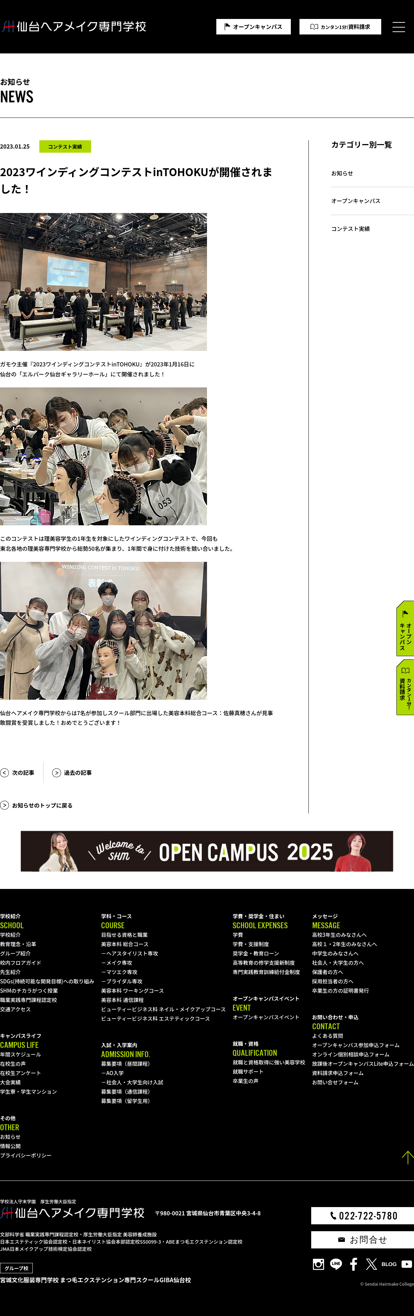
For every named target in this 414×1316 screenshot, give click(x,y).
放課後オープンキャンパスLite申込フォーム (363, 1063)
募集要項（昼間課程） (127, 1063)
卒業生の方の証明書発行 (340, 990)
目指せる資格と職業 (124, 934)
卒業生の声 (245, 1080)
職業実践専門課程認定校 (28, 999)
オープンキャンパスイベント (266, 1017)
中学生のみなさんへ (335, 953)
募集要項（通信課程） (127, 1091)
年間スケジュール (20, 1054)
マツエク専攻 (121, 971)
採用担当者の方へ (333, 981)
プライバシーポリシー (26, 1155)
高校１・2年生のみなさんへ (344, 944)
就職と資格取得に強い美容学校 (269, 1062)
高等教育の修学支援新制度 (264, 962)
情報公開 (10, 1146)
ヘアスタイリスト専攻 (132, 953)
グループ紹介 (15, 953)
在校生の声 (13, 1063)
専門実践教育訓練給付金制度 (266, 971)
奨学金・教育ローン (256, 953)
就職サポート (248, 1071)
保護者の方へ (327, 971)
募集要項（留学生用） (127, 1100)
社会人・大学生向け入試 (134, 1082)
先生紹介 (10, 971)
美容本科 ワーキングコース (132, 990)
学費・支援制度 (251, 944)
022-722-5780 (368, 1216)
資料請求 (345, 26)
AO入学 (115, 1072)
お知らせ (342, 173)
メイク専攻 (119, 962)
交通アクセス (15, 1009)
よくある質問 (327, 1035)
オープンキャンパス (258, 26)
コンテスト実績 (350, 229)
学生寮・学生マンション (28, 1091)
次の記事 (23, 772)
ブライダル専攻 (124, 981)
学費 (238, 934)
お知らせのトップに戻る (42, 805)
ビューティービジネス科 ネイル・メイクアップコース (163, 1009)
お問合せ (369, 1239)
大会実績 (10, 1082)
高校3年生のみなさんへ (339, 934)
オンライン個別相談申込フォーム (351, 1054)
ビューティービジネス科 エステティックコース (155, 1018)
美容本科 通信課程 (122, 999)
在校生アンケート (20, 1072)
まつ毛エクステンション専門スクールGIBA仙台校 (125, 1279)
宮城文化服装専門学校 (29, 1279)
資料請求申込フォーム (338, 1072)
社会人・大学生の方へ (338, 962)
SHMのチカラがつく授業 (29, 990)
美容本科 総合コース (125, 944)
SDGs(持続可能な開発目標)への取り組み (47, 981)
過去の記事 (78, 772)
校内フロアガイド (20, 962)
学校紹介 (10, 934)
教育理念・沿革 (18, 944)
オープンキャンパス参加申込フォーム (356, 1045)
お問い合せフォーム (335, 1082)
